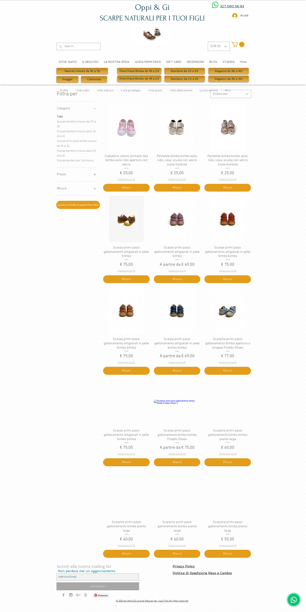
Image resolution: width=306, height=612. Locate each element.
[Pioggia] (67, 79)
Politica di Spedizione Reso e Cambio (202, 573)
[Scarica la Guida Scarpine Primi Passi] (78, 205)
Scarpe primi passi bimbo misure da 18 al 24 (77, 143)
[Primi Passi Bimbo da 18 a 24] (139, 79)
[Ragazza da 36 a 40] (228, 71)
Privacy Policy (184, 566)
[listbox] (219, 46)
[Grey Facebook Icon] (63, 595)
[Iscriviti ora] (97, 586)
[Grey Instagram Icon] (71, 595)
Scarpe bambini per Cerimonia (75, 160)
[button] (219, 46)
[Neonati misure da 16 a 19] (82, 71)
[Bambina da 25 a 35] (184, 71)
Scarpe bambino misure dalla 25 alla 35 (76, 153)
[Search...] (78, 46)
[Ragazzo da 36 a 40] (228, 79)
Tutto (60, 116)
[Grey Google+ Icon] (78, 595)
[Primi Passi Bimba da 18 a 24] (139, 71)
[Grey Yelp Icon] (85, 595)
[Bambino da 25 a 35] (184, 79)
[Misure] (126, 188)
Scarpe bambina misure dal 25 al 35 (76, 123)
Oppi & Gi (152, 7)
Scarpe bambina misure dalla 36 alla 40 (76, 133)
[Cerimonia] (94, 79)
